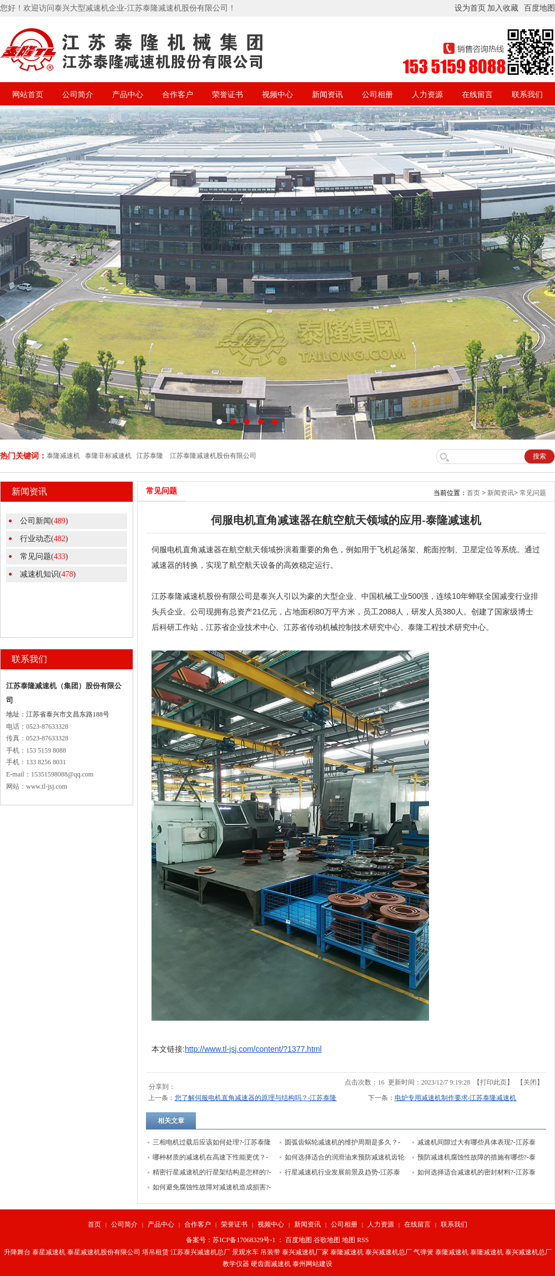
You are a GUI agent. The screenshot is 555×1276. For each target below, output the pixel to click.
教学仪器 (236, 1264)
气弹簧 (423, 1252)
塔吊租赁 (155, 1252)
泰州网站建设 (312, 1264)
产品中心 (127, 94)
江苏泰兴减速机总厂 (200, 1252)
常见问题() (44, 556)
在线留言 (477, 94)
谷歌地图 (327, 1240)
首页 (473, 493)
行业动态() (44, 538)
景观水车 (245, 1252)
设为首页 (470, 8)
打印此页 (493, 1082)
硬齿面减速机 (271, 1264)
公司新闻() (44, 521)
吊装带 (270, 1252)
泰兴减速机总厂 (388, 1252)
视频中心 (277, 94)
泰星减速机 (48, 1252)
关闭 (530, 1082)
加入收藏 (502, 8)
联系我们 (527, 94)
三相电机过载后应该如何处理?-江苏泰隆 (212, 1142)
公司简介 (77, 94)
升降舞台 (17, 1252)
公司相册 (377, 94)
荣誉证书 (227, 94)
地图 (348, 1240)
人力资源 (427, 94)
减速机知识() (47, 574)
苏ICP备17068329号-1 (244, 1240)
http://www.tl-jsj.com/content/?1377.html (253, 1049)
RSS (363, 1240)
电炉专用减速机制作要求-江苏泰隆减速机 (456, 1098)
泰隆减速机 (347, 1252)
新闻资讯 (327, 94)
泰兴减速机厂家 (305, 1252)
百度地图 (539, 8)
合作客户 (177, 94)
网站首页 (27, 94)
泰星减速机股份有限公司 (103, 1252)
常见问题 (532, 493)
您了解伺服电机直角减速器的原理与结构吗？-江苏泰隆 (256, 1098)
